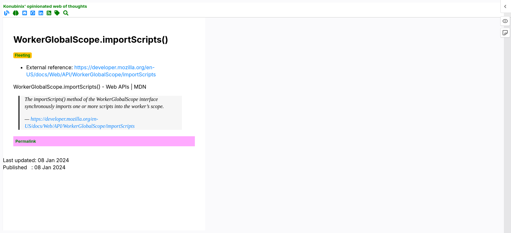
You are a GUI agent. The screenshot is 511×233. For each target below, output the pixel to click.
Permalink (26, 141)
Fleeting (22, 55)
